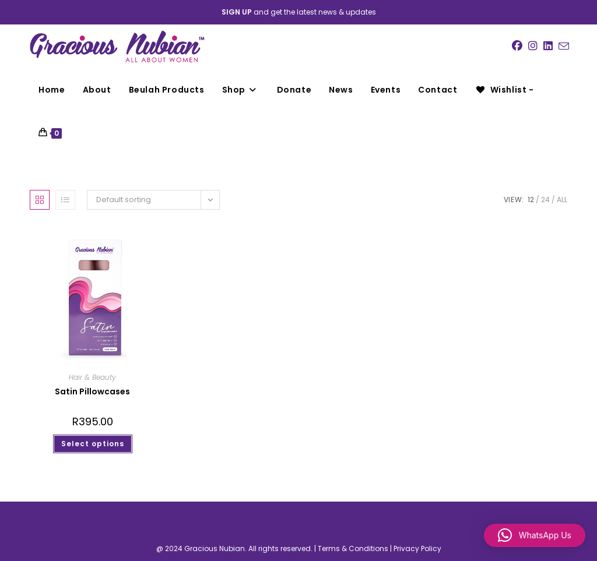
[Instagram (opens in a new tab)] (532, 46)
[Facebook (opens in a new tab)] (517, 46)
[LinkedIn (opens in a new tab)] (548, 46)
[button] (534, 535)
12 (531, 199)
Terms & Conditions (353, 548)
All (562, 199)
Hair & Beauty (92, 377)
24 (545, 199)
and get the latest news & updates (299, 12)
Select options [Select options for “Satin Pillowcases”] (92, 444)
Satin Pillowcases (92, 391)
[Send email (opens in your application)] (564, 46)
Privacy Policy (417, 548)
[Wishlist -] (504, 89)
